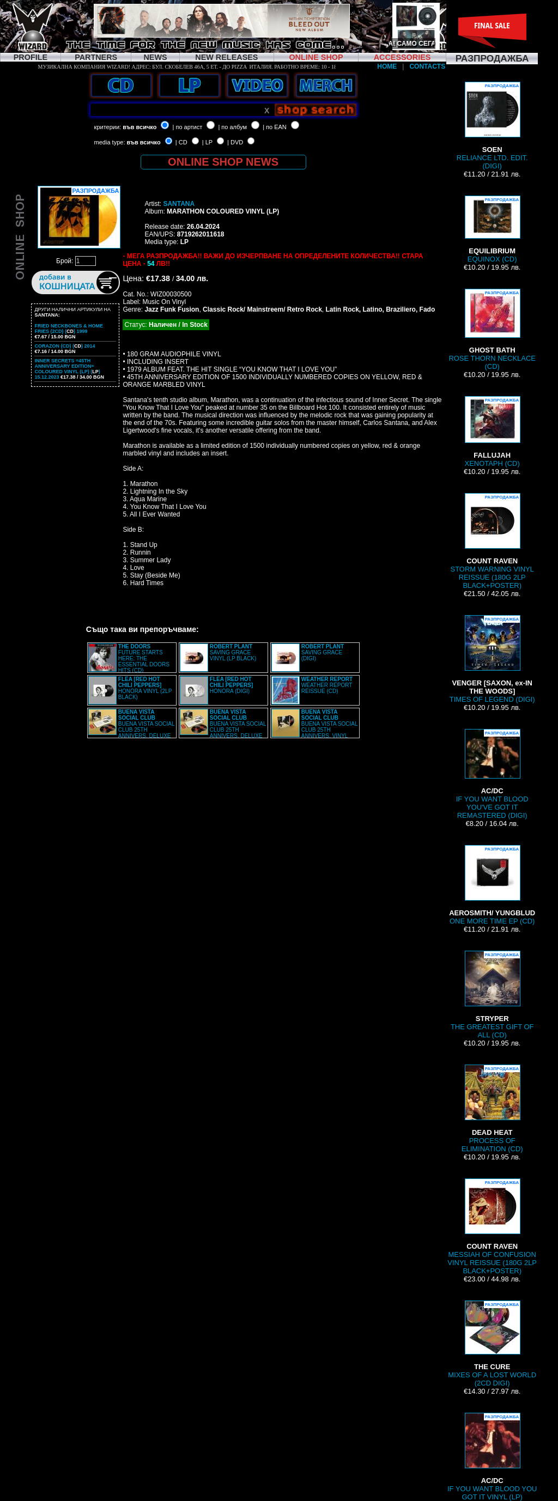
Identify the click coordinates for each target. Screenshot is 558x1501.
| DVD (235, 142)
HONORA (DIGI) (231, 685)
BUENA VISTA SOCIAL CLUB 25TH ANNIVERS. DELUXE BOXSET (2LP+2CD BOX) (131, 727)
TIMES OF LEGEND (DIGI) (492, 659)
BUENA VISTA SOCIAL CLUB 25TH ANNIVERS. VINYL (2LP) (314, 727)
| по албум (232, 127)
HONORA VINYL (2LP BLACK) (145, 688)
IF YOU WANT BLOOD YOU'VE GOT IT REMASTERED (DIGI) (492, 774)
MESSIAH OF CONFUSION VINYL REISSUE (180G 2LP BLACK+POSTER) (492, 1226)
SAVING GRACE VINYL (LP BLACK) (233, 652)
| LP (207, 142)
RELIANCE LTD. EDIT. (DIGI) (492, 126)
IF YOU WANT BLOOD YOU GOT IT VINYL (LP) (492, 1457)
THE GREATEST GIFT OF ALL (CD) (492, 995)
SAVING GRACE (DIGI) (322, 652)
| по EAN (275, 127)
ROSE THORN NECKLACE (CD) (492, 329)
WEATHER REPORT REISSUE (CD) (327, 685)
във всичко (139, 127)
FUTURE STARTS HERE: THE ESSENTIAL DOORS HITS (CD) (143, 658)
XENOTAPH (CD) (492, 431)
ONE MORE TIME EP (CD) (492, 885)
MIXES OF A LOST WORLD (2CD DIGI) (492, 1344)
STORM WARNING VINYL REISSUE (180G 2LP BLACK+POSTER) (492, 541)
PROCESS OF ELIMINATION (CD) (492, 1109)
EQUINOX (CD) (492, 229)
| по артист (188, 127)
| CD (181, 142)
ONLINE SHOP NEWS (223, 162)
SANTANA (179, 204)
